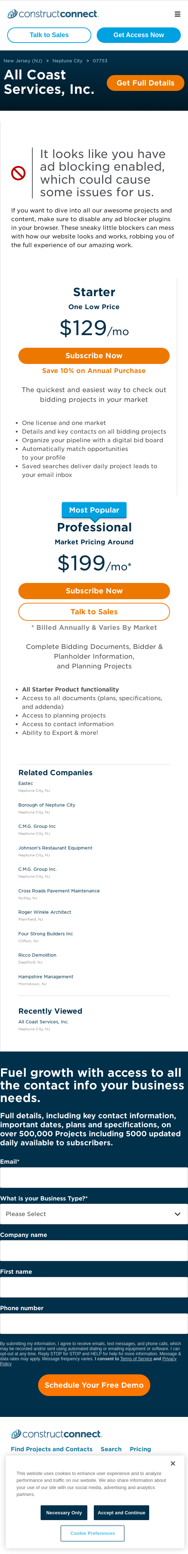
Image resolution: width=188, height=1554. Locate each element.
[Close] (173, 1463)
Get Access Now (139, 35)
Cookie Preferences (92, 1533)
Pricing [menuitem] (140, 1449)
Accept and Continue (121, 1512)
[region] (95, 1502)
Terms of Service (136, 1358)
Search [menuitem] (111, 1449)
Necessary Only (64, 1512)
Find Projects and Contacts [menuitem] (51, 1449)
